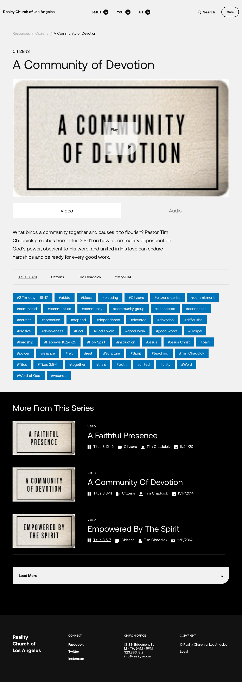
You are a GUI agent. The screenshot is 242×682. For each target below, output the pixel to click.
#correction (51, 327)
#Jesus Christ (179, 350)
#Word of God (28, 383)
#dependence (108, 327)
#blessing (110, 305)
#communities (59, 316)
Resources (21, 33)
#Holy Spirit (96, 350)
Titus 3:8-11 (80, 240)
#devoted (139, 327)
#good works (167, 339)
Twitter (73, 651)
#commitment (203, 305)
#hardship (25, 350)
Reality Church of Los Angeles (29, 11)
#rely (69, 361)
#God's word (104, 339)
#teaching (160, 361)
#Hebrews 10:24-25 (60, 350)
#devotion (165, 327)
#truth (122, 372)
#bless (86, 305)
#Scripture (111, 361)
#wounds (58, 383)
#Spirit (136, 361)
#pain (205, 350)
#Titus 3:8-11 (48, 372)
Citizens (41, 33)
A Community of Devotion (75, 33)
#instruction (125, 350)
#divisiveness (52, 339)
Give (230, 12)
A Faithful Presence (123, 435)
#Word (186, 372)
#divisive (24, 339)
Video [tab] (66, 210)
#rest (88, 361)
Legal (184, 651)
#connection (196, 316)
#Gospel (195, 339)
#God (78, 339)
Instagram (76, 658)
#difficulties (193, 327)
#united (143, 372)
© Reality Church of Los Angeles (203, 644)
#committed (27, 316)
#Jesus (151, 350)
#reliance (47, 361)
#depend (78, 327)
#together (77, 372)
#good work (135, 339)
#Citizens (136, 305)
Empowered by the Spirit (133, 528)
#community (92, 316)
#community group (129, 316)
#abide (64, 305)
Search (209, 12)
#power (23, 361)
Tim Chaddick (158, 446)
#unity (165, 372)
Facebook (76, 644)
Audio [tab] (175, 210)
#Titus (22, 372)
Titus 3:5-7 (102, 539)
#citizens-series (167, 305)
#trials (101, 372)
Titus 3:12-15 (103, 446)
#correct (24, 327)
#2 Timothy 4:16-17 (32, 305)
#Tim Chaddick (191, 361)
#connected (165, 316)
